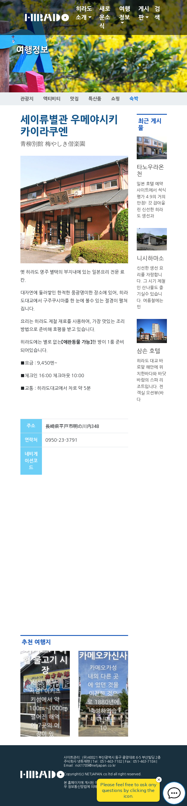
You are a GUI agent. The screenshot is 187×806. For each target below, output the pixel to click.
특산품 (94, 99)
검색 (157, 13)
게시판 (143, 13)
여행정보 (124, 13)
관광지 (26, 99)
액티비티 (51, 99)
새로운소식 (104, 17)
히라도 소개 (84, 13)
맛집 (74, 99)
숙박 (134, 98)
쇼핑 (115, 99)
